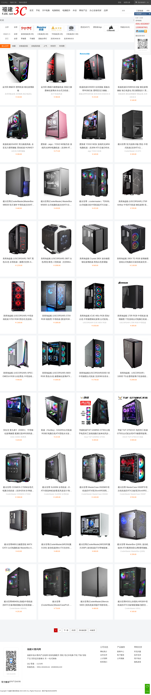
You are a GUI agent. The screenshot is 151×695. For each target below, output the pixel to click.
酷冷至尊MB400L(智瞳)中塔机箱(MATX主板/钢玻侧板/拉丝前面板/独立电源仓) (18, 605)
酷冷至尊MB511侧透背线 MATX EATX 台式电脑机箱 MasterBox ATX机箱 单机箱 (18, 548)
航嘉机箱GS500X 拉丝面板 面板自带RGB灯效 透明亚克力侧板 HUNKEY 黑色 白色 (94, 90)
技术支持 (137, 655)
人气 (45, 46)
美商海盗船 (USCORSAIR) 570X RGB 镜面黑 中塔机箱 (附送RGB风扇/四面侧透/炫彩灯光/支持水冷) (56, 319)
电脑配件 (66, 10)
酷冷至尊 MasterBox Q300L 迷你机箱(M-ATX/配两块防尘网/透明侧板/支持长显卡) (132, 548)
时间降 (62, 46)
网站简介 (103, 651)
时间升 (53, 46)
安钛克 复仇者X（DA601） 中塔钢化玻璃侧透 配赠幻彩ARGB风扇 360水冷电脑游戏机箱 (18, 433)
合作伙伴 (103, 655)
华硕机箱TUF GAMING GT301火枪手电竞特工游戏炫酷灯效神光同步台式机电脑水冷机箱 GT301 (94, 433)
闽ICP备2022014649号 (49, 691)
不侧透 (32, 39)
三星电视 (139, 11)
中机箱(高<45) (57, 34)
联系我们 (103, 662)
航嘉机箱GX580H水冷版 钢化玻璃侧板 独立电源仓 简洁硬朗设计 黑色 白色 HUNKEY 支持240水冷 (132, 90)
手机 (38, 10)
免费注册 (127, 2)
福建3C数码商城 (13, 691)
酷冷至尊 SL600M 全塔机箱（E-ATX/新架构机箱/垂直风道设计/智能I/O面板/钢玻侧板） (56, 490)
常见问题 (137, 651)
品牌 (106, 10)
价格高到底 (35, 46)
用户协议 (137, 658)
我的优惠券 (23, 2)
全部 (15, 27)
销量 (14, 46)
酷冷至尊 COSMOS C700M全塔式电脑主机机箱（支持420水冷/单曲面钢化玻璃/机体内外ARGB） (18, 490)
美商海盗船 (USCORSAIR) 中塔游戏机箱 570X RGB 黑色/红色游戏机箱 (18, 319)
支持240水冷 (55, 39)
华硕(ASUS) (125, 27)
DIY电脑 (46, 10)
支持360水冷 (69, 39)
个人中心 (4, 2)
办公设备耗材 (95, 10)
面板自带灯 (42, 39)
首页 (32, 10)
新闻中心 (120, 651)
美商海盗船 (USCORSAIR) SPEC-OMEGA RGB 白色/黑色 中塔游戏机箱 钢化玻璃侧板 (18, 376)
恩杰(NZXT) (85, 27)
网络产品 (83, 10)
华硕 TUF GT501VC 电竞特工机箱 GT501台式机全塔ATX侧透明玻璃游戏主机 (133, 433)
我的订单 (13, 2)
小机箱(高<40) (42, 34)
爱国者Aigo (97, 27)
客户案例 (120, 655)
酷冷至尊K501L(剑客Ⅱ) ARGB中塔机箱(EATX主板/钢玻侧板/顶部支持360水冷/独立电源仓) (133, 605)
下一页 (66, 630)
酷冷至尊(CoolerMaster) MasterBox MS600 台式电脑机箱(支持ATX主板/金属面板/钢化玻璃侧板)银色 (56, 205)
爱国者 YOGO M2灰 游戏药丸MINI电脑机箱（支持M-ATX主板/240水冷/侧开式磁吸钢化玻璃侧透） (94, 147)
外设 (75, 10)
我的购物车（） (142, 2)
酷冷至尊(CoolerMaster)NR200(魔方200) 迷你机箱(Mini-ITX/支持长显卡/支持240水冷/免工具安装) (56, 548)
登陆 (119, 2)
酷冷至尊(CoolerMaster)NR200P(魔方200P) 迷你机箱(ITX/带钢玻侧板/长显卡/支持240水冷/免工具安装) (94, 548)
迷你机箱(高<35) (27, 34)
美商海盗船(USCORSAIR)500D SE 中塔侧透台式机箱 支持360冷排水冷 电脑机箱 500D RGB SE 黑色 (94, 376)
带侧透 (23, 39)
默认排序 (5, 46)
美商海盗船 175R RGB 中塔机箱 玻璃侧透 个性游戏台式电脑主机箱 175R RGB (132, 319)
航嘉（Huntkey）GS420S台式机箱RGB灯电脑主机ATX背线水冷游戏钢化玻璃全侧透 (56, 433)
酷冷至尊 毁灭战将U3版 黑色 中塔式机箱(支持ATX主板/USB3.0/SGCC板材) (133, 147)
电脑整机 (56, 10)
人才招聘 (103, 658)
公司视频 (120, 658)
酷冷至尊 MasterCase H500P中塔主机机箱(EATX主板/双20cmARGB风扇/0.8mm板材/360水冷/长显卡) (133, 490)
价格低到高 (23, 46)
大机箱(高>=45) (72, 34)
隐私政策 (137, 662)
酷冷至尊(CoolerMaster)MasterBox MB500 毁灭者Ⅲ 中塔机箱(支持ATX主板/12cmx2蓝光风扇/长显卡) (18, 205)
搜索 (148, 10)
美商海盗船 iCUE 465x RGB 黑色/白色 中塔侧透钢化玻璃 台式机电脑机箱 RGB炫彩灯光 (94, 319)
